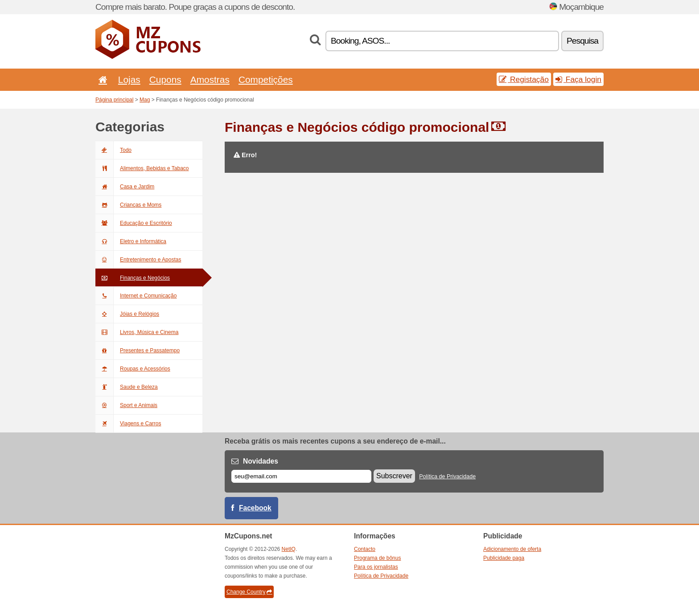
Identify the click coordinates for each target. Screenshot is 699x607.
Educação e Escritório (133, 223)
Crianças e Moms (128, 205)
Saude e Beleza (126, 387)
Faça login (578, 79)
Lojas (129, 79)
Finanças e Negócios (132, 278)
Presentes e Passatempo (137, 350)
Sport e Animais (126, 405)
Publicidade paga (503, 558)
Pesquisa (582, 40)
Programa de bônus (377, 558)
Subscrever (394, 476)
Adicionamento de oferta (512, 549)
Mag (145, 100)
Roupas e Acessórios (132, 369)
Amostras (210, 79)
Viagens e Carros (128, 423)
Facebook (255, 508)
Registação (524, 79)
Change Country (249, 592)
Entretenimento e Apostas (138, 260)
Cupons (165, 79)
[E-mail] (301, 476)
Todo (113, 150)
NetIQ (289, 549)
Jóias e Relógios (127, 314)
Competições (265, 79)
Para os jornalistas (376, 567)
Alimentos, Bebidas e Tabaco (142, 168)
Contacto (364, 549)
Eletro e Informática (130, 241)
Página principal (114, 100)
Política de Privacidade (447, 476)
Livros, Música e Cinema (136, 332)
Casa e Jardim (124, 187)
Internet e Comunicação (136, 296)
